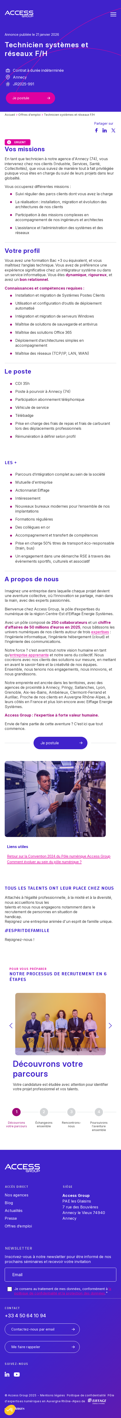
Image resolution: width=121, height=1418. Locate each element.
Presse (11, 1218)
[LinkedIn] (7, 1375)
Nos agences (16, 1195)
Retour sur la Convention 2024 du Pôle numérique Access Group (58, 856)
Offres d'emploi (29, 114)
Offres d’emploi (18, 1226)
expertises (100, 631)
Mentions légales (52, 1395)
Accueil (10, 114)
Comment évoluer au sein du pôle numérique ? (44, 862)
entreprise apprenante (29, 655)
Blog (9, 1202)
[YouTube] (17, 1375)
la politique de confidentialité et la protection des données (62, 1291)
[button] (9, 1410)
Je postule (20, 98)
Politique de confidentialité (86, 1395)
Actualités (14, 1210)
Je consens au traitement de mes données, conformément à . (62, 1291)
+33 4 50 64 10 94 (25, 1315)
